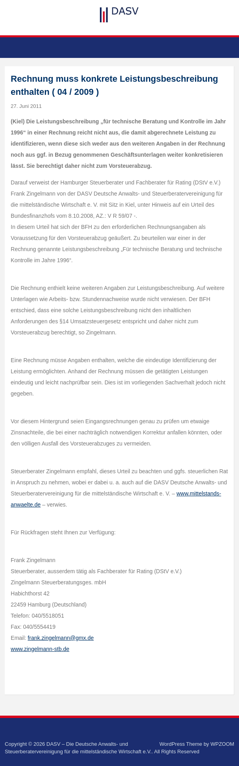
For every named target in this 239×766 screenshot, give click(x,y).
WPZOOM (222, 744)
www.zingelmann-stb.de (40, 649)
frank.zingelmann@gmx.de (61, 638)
